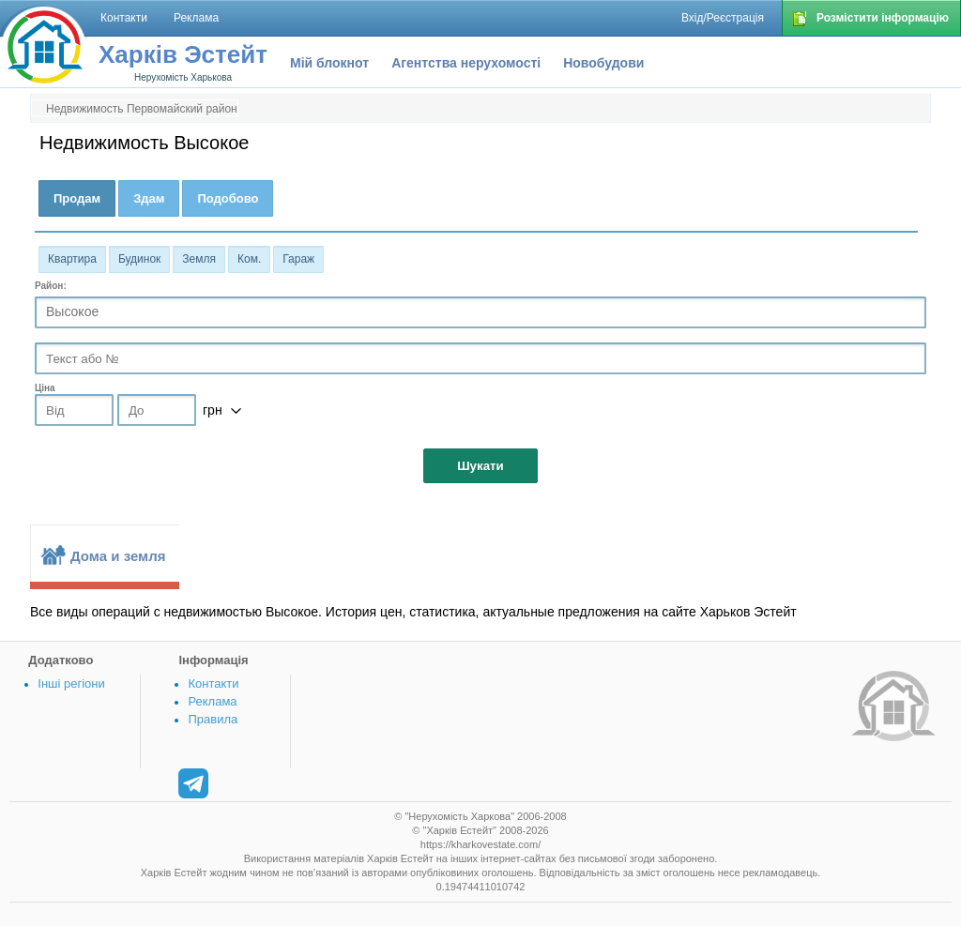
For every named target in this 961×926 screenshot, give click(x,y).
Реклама (212, 701)
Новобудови (603, 62)
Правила (212, 719)
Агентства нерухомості (466, 62)
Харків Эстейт (183, 54)
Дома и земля (117, 556)
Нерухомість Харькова (183, 77)
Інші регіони (71, 683)
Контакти (213, 683)
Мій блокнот (329, 62)
